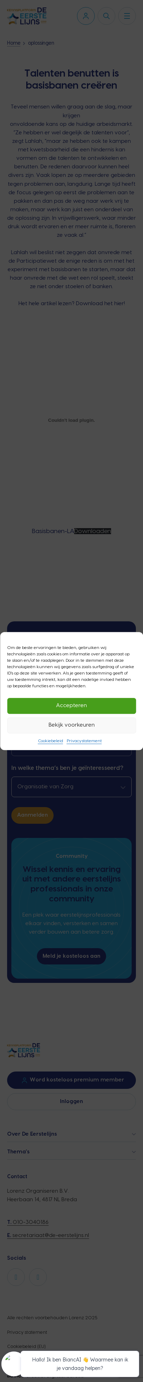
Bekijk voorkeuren (72, 725)
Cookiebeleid (50, 741)
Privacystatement (84, 741)
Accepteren (71, 705)
